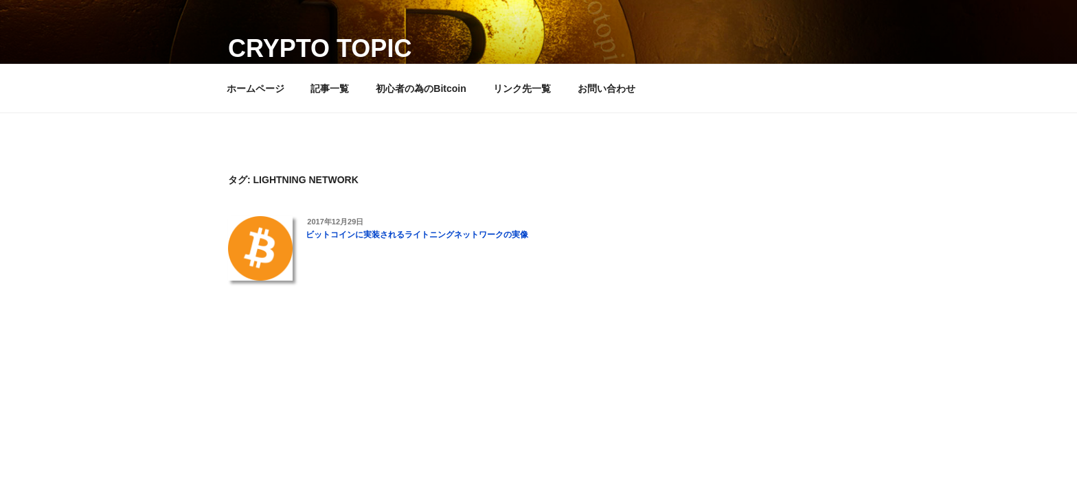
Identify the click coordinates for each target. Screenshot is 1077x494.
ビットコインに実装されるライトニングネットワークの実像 (417, 234)
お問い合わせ (606, 88)
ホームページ (255, 88)
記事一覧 (329, 88)
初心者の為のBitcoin (421, 88)
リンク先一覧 (522, 88)
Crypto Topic (319, 48)
